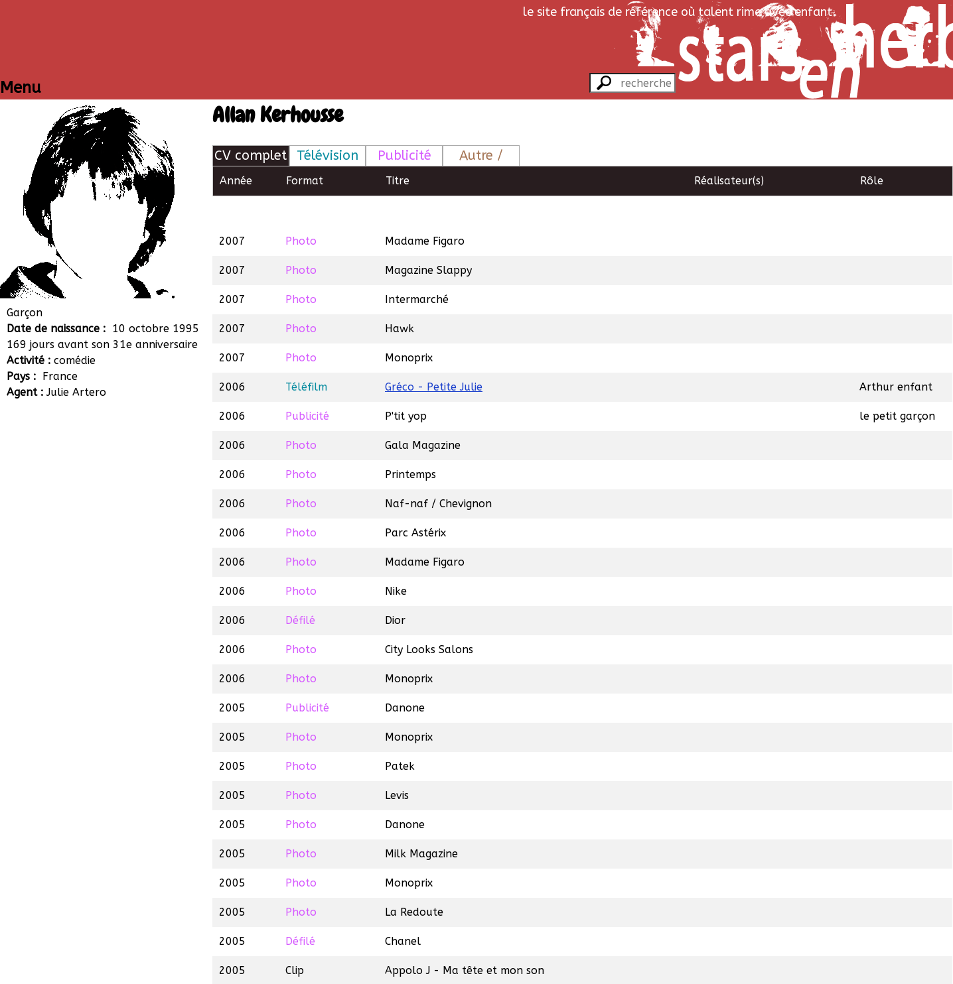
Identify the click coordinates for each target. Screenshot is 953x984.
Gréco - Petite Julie (433, 356)
